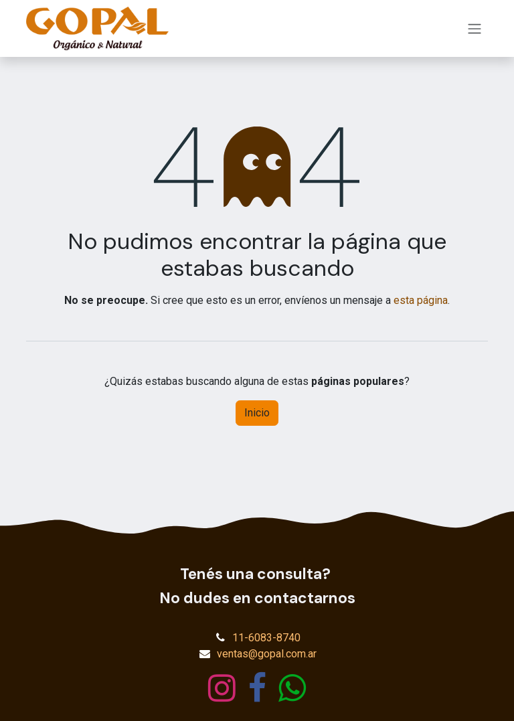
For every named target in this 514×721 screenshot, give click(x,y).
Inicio (257, 412)
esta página (421, 300)
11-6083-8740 (266, 637)
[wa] (292, 688)
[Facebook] (257, 688)
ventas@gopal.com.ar (267, 653)
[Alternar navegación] (474, 28)
